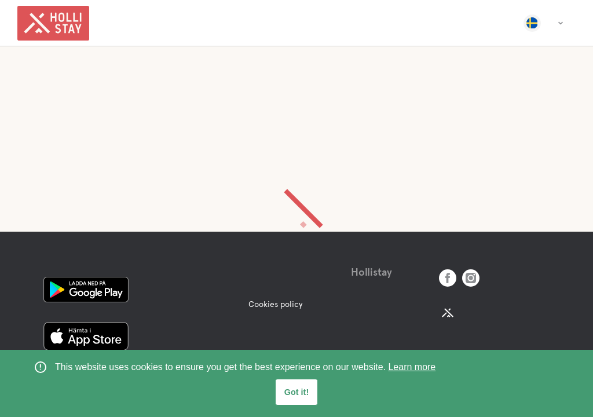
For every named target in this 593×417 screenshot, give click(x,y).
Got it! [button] (296, 392)
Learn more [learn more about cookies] (411, 367)
